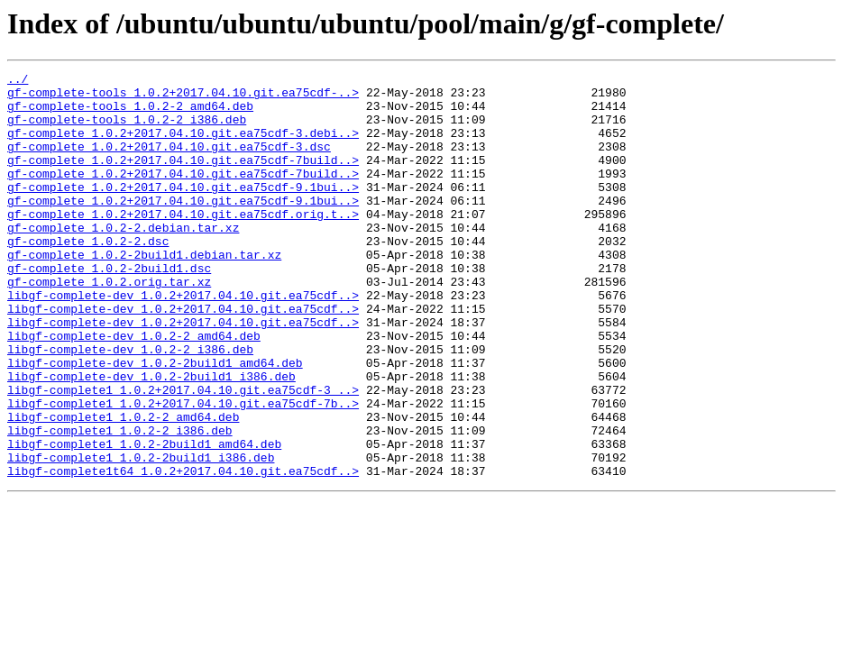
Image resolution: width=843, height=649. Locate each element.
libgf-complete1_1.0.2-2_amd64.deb (123, 487)
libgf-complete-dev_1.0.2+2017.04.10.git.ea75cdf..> (183, 341)
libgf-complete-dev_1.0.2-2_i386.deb (130, 406)
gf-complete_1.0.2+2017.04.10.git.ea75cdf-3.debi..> (183, 146)
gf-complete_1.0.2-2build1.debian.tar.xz (144, 292)
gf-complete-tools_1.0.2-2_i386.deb (126, 130)
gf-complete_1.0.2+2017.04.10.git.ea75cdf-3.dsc (169, 162)
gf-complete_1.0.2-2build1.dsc (109, 308)
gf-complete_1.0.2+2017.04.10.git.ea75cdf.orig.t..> (183, 243)
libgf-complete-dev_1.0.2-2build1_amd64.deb (155, 422)
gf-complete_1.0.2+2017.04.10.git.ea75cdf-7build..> (183, 178)
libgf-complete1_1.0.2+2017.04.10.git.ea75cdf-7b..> (183, 470)
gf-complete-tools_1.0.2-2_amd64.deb (130, 113)
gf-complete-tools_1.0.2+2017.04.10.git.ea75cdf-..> (183, 97)
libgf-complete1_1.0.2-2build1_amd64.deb (144, 519)
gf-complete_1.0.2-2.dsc (88, 276)
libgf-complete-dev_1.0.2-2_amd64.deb (134, 389)
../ (17, 81)
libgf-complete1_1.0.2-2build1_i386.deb (140, 535)
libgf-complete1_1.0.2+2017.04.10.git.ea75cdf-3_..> (183, 454)
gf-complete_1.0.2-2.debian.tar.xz (123, 259)
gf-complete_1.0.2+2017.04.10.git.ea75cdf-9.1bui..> (183, 211)
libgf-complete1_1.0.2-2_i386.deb (120, 503)
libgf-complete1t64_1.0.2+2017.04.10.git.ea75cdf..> (183, 552)
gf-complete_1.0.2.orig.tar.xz (109, 324)
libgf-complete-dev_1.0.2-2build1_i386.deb (151, 438)
